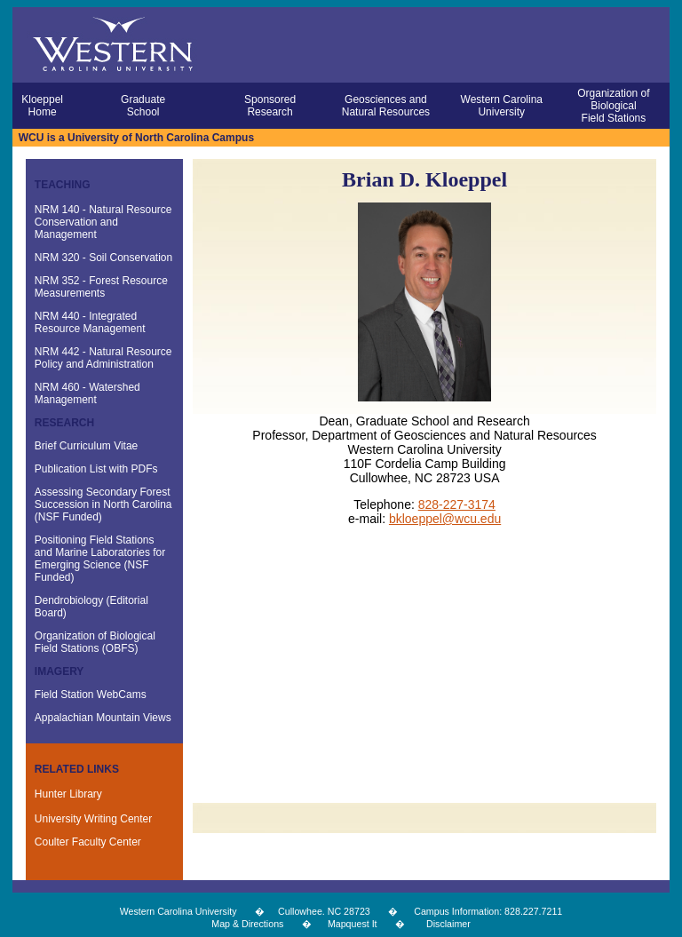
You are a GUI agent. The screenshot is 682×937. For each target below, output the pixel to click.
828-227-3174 (457, 504)
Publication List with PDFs (96, 469)
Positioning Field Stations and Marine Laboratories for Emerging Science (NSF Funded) (100, 559)
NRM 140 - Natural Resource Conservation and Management (103, 222)
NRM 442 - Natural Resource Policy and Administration (103, 357)
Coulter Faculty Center (88, 842)
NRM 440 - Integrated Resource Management (90, 322)
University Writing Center (93, 819)
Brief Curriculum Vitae (86, 446)
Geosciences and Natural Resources (386, 105)
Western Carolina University (502, 105)
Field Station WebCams (91, 694)
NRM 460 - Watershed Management (87, 393)
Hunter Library (68, 794)
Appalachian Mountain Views (103, 717)
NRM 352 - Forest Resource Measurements (101, 286)
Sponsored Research (270, 105)
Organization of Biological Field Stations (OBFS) (95, 642)
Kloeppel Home (42, 105)
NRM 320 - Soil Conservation (103, 257)
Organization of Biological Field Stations (613, 105)
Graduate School (143, 105)
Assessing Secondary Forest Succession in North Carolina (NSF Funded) (103, 504)
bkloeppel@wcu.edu (445, 519)
